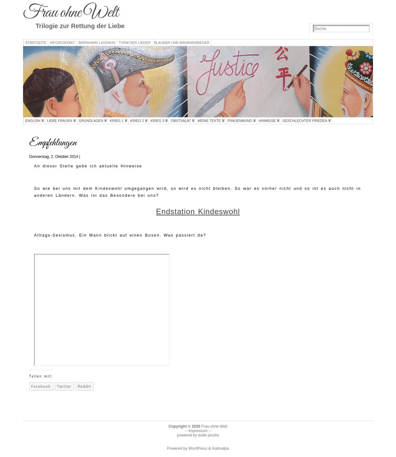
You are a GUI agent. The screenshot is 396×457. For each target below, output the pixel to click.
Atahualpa (220, 448)
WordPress (197, 448)
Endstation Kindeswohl (198, 211)
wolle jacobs (208, 435)
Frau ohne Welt (70, 13)
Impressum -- (199, 431)
